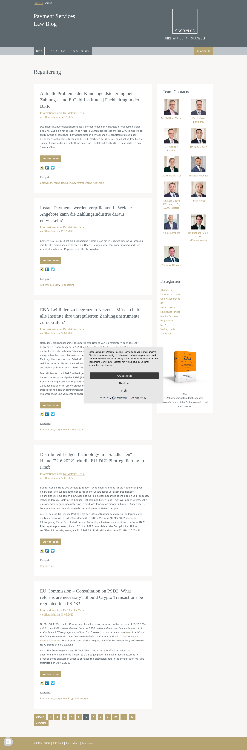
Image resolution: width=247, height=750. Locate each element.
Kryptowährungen (78, 698)
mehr (124, 390)
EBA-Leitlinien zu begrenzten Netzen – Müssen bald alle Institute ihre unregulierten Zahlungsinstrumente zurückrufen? (90, 316)
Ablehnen (124, 383)
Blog (39, 51)
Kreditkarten (75, 429)
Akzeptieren (124, 375)
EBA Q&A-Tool (56, 51)
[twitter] (53, 167)
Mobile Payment (169, 316)
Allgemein (99, 183)
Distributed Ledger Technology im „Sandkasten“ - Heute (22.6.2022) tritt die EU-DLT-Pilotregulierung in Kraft (92, 461)
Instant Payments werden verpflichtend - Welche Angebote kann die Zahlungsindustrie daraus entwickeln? (86, 214)
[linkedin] (47, 167)
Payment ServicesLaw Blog (54, 20)
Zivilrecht (165, 333)
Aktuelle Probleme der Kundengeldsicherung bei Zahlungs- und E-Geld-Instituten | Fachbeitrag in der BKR (89, 100)
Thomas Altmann (171, 265)
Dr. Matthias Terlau (74, 113)
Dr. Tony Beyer (198, 147)
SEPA (56, 285)
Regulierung (68, 183)
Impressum (87, 743)
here (128, 632)
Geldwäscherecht (50, 183)
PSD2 (119, 636)
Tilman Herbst (198, 200)
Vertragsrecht (84, 183)
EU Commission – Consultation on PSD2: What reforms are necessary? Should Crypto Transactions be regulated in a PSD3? (91, 597)
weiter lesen (51, 159)
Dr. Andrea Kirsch (171, 175)
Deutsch (38, 3)
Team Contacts (80, 51)
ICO (162, 303)
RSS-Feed (58, 743)
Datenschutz (72, 743)
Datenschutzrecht (170, 294)
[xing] (42, 167)
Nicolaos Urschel (198, 175)
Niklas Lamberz (171, 233)
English (48, 3)
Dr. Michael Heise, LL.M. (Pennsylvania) (198, 237)
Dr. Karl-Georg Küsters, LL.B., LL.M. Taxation (171, 204)
